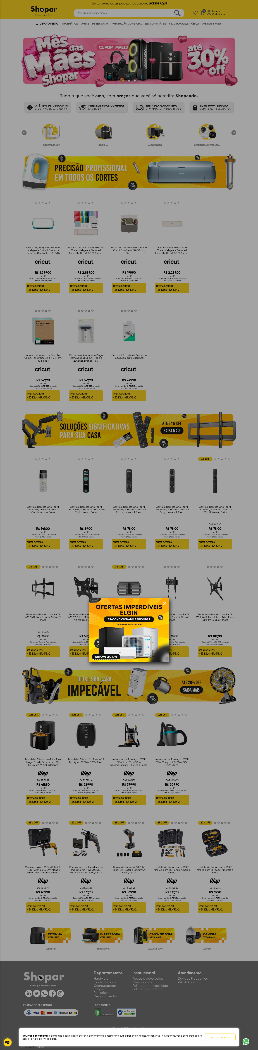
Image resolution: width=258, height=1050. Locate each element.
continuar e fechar (220, 1037)
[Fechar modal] (165, 603)
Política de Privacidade (43, 1038)
